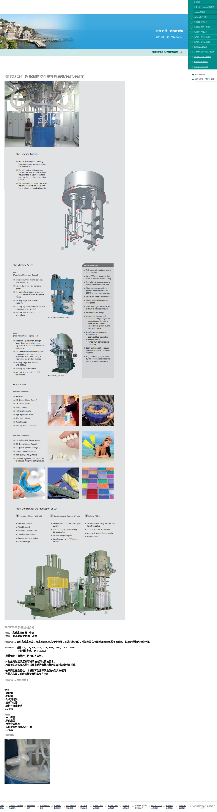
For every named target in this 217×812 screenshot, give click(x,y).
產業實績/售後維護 (201, 62)
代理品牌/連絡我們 (201, 67)
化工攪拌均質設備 (200, 32)
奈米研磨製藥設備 (200, 22)
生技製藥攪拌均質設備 (202, 27)
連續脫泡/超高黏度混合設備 (204, 52)
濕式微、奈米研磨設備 (202, 37)
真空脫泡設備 (200, 74)
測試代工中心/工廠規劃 (202, 57)
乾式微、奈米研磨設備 (202, 42)
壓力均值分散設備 (200, 47)
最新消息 (197, 2)
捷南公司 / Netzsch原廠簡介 (204, 7)
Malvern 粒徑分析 (200, 17)
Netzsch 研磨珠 (199, 12)
